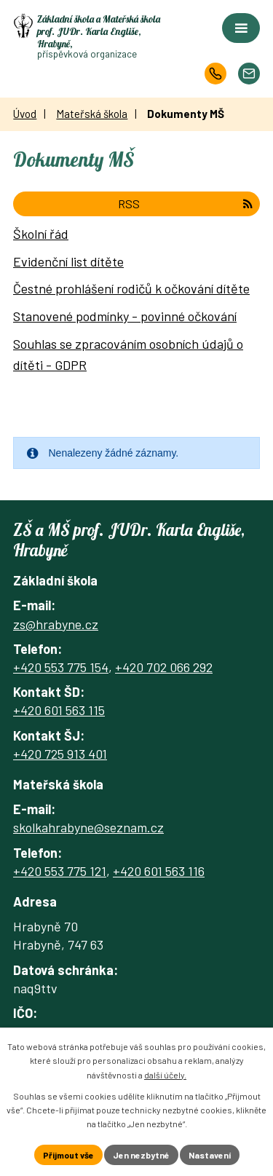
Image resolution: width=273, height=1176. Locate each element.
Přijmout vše (68, 1155)
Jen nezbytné (141, 1155)
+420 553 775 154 (60, 667)
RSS (185, 203)
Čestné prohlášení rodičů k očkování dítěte (131, 288)
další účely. (165, 1075)
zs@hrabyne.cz (55, 624)
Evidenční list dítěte (68, 261)
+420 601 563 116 (159, 871)
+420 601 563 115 (59, 710)
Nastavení (210, 1155)
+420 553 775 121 (59, 871)
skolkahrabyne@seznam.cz (88, 827)
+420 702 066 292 (164, 667)
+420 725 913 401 (60, 754)
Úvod (24, 113)
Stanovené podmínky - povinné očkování (125, 316)
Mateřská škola (91, 113)
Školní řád (40, 234)
